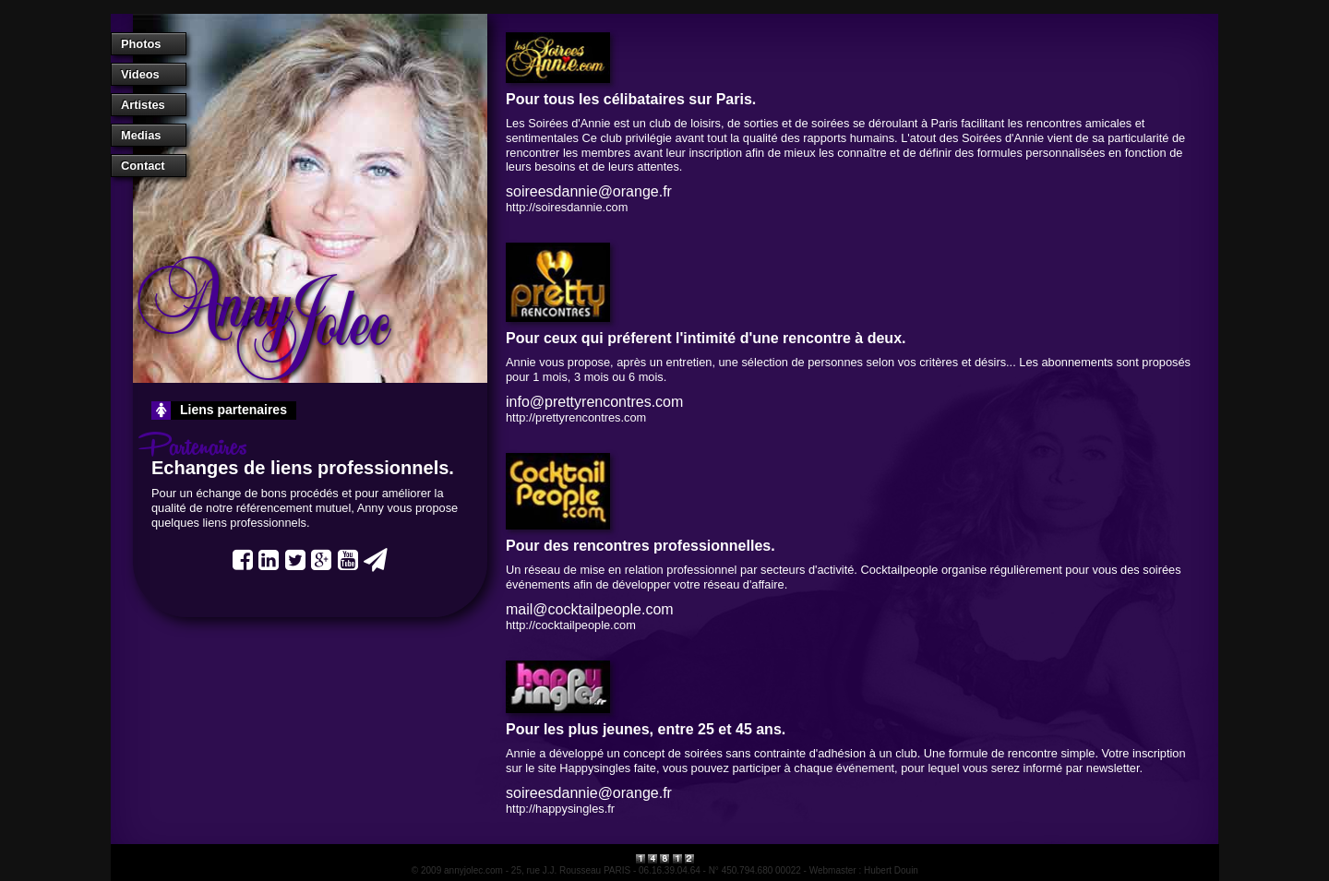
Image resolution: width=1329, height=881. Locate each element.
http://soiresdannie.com (567, 207)
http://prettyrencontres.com (576, 417)
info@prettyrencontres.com (594, 402)
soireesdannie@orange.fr (589, 191)
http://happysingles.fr (560, 809)
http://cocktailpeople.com (571, 625)
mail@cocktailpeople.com (590, 609)
